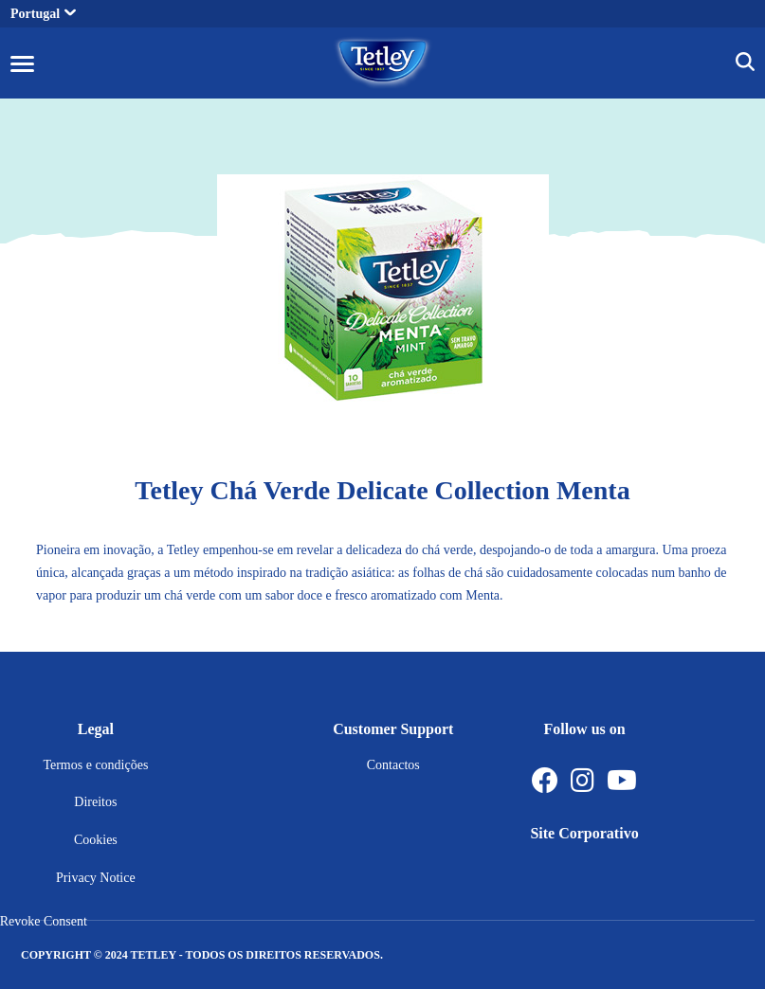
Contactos (393, 765)
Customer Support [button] (393, 729)
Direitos (95, 802)
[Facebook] (545, 781)
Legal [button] (96, 729)
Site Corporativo (584, 833)
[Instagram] (582, 781)
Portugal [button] (43, 14)
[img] (745, 64)
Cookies (96, 840)
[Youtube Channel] (622, 781)
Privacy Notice (96, 878)
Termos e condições (95, 765)
